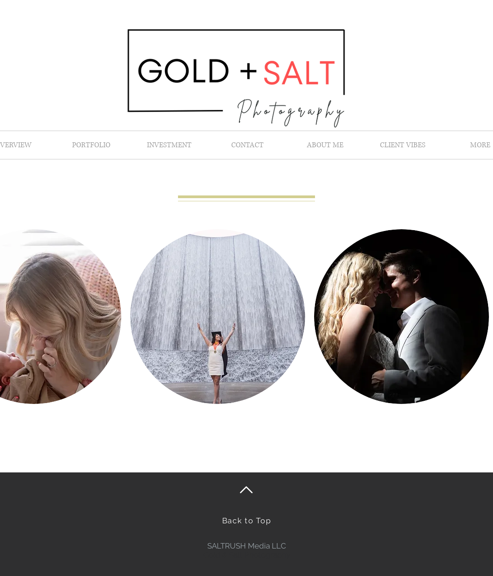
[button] (217, 316)
